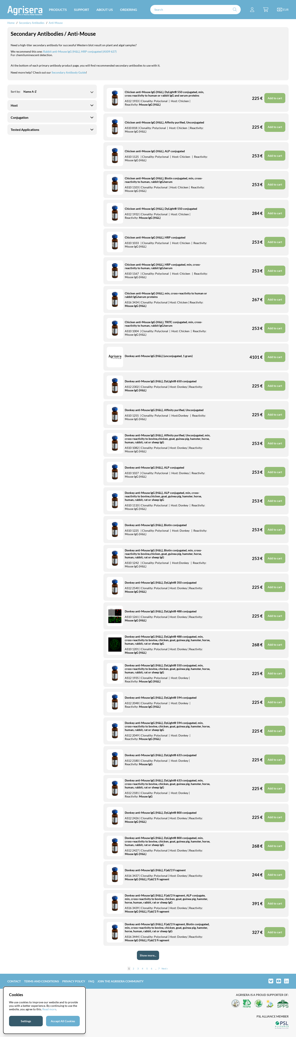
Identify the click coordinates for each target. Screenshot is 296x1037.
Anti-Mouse (56, 22)
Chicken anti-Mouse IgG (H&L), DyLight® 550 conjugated (161, 208)
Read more (49, 1009)
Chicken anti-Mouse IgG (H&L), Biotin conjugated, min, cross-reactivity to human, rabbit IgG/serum (163, 179)
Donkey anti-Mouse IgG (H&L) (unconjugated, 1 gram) (159, 356)
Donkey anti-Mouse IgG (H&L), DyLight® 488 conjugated (161, 611)
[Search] (195, 9)
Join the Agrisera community (120, 981)
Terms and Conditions (41, 981)
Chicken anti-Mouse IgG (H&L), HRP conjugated (155, 237)
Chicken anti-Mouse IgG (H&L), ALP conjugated (155, 151)
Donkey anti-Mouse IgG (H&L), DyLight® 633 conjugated (161, 755)
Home (11, 22)
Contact (14, 981)
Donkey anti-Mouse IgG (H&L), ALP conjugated (154, 467)
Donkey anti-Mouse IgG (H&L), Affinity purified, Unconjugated (164, 410)
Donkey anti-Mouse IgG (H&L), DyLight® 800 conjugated (161, 812)
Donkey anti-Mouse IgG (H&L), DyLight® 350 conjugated (161, 582)
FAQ (91, 981)
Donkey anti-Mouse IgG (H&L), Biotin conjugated (156, 525)
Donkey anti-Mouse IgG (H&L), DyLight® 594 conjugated (161, 697)
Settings (26, 1021)
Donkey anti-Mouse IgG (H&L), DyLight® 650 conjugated (161, 381)
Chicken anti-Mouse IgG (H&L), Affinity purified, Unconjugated (164, 122)
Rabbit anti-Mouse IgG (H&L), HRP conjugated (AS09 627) (80, 51)
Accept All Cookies (63, 1021)
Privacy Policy (73, 981)
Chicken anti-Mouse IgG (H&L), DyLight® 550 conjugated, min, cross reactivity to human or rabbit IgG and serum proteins (164, 93)
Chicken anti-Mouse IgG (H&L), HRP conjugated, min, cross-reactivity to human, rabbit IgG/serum (163, 266)
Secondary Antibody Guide (69, 72)
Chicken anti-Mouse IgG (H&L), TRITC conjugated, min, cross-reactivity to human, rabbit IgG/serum (163, 323)
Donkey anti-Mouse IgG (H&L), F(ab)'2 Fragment (155, 870)
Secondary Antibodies (31, 22)
